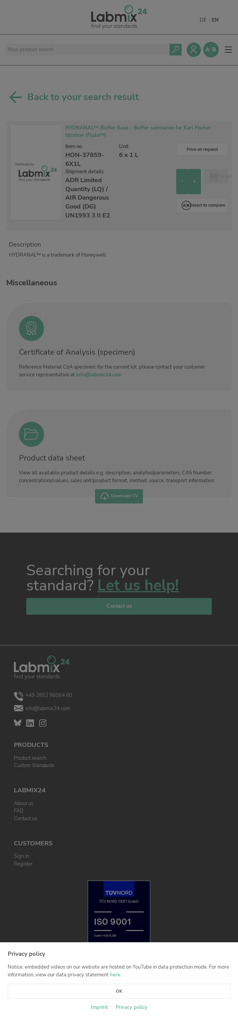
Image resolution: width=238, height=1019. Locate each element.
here (115, 974)
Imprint (99, 1007)
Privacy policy (131, 1007)
